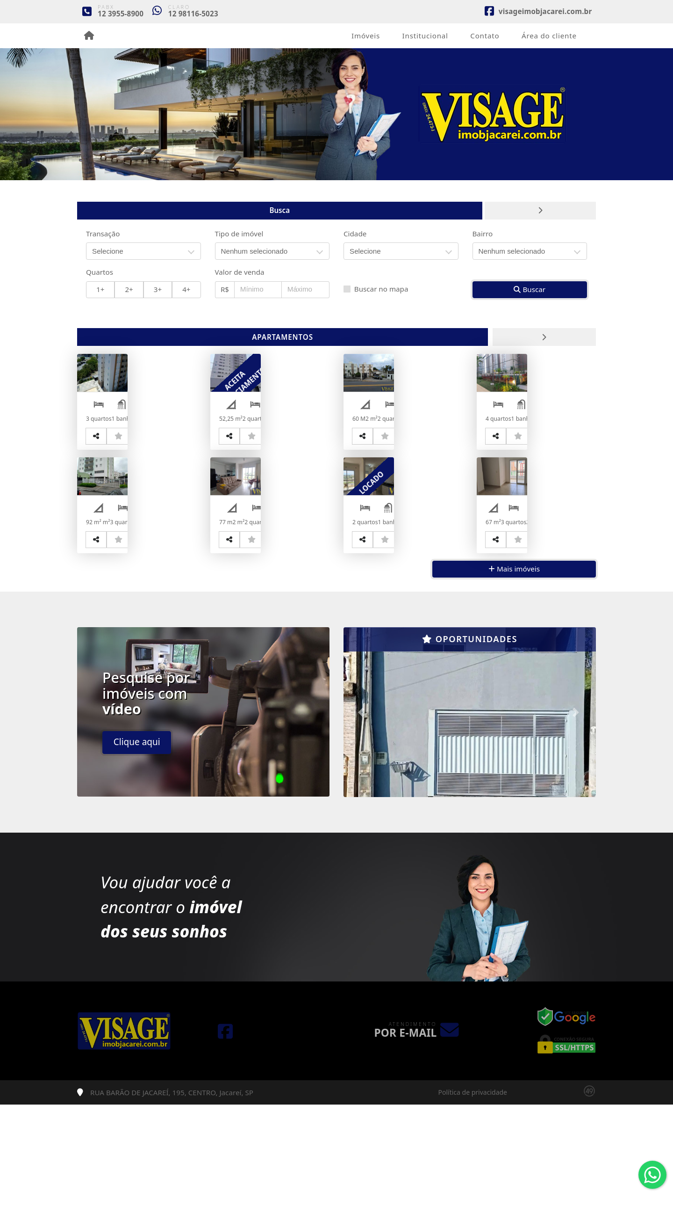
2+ (129, 289)
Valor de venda (240, 272)
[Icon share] (538, 10)
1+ (100, 289)
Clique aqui (137, 845)
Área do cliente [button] (549, 35)
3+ (158, 289)
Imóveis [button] (365, 35)
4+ (186, 289)
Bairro (483, 233)
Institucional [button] (425, 35)
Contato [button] (484, 35)
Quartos (99, 272)
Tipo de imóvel (239, 233)
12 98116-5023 (193, 13)
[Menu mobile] (89, 35)
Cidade (355, 233)
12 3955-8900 (120, 13)
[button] (362, 815)
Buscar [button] (529, 289)
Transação (103, 233)
